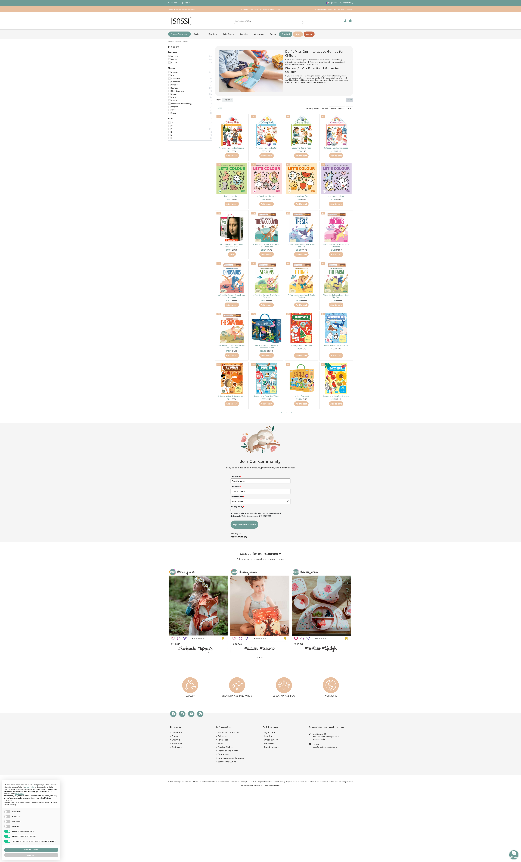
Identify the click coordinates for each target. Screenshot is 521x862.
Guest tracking (271, 747)
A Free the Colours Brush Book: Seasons (266, 296)
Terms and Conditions (229, 732)
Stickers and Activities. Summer (336, 396)
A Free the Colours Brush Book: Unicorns (336, 246)
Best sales (177, 747)
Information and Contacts (231, 758)
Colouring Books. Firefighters (231, 148)
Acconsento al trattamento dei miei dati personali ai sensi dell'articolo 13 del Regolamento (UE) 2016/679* (256, 514)
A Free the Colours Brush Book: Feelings (301, 296)
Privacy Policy (246, 785)
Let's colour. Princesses (267, 196)
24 (349, 108)
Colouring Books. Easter (266, 148)
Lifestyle (176, 739)
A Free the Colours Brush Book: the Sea (301, 246)
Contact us (223, 754)
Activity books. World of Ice (336, 345)
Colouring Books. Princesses (336, 148)
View (231, 254)
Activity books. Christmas (301, 345)
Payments (223, 739)
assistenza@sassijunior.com (325, 747)
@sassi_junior (277, 559)
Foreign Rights (225, 747)
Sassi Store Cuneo (227, 761)
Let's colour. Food (301, 196)
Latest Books (178, 732)
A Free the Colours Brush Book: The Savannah (231, 346)
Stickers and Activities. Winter (266, 396)
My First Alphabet (301, 396)
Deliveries (172, 3)
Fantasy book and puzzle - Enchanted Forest (266, 346)
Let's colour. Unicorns (336, 196)
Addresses (269, 743)
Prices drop (177, 743)
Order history (271, 739)
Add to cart (231, 155)
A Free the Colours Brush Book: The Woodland (266, 246)
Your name (236, 476)
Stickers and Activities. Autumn (231, 396)
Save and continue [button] (31, 850)
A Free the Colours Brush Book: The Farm (336, 296)
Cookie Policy (257, 785)
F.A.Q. (220, 743)
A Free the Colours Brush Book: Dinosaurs (231, 296)
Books (175, 736)
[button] (257, 657)
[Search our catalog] (301, 21)
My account (270, 732)
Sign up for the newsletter (244, 524)
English (331, 3)
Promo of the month (228, 750)
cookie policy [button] (19, 794)
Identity (268, 736)
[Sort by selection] (337, 108)
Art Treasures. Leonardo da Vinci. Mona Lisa (231, 246)
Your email (236, 486)
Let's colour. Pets (231, 196)
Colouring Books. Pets (301, 148)
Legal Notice (184, 3)
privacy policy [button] (30, 787)
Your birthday (237, 496)
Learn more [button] (31, 855)
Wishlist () (346, 3)
